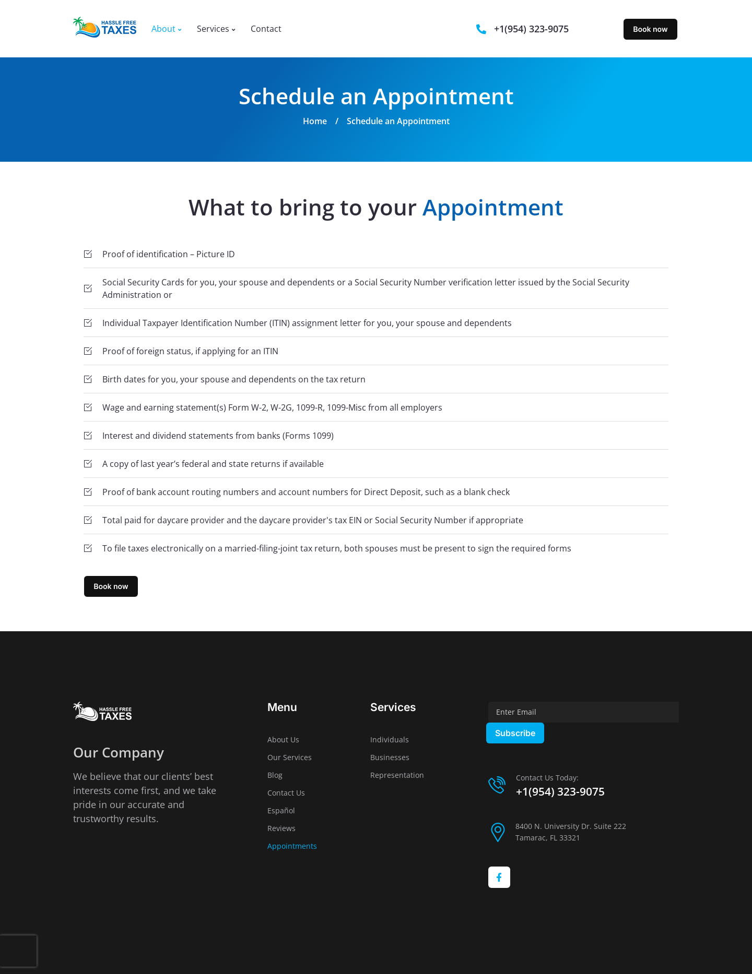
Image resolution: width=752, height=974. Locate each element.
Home (315, 121)
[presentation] (18, 951)
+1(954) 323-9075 (560, 791)
